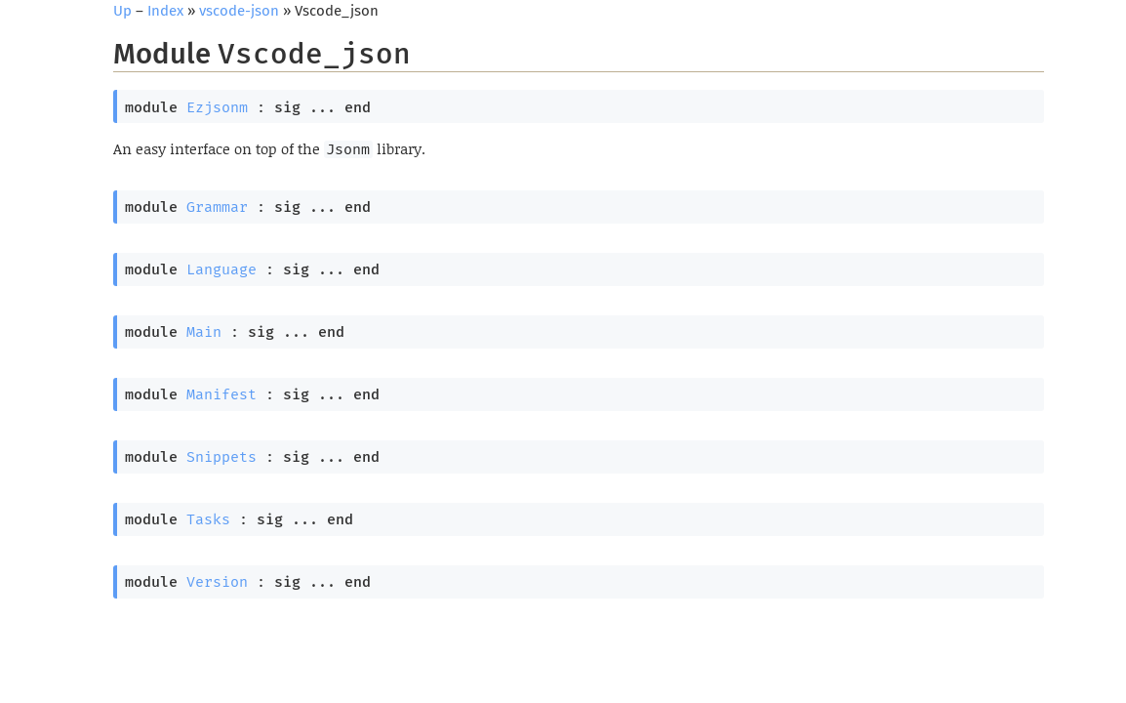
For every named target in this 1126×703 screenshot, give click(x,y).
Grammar (217, 207)
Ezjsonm (217, 107)
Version (217, 582)
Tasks (208, 519)
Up (122, 11)
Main (203, 332)
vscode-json (239, 11)
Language (221, 269)
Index (165, 11)
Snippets (221, 457)
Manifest (221, 394)
